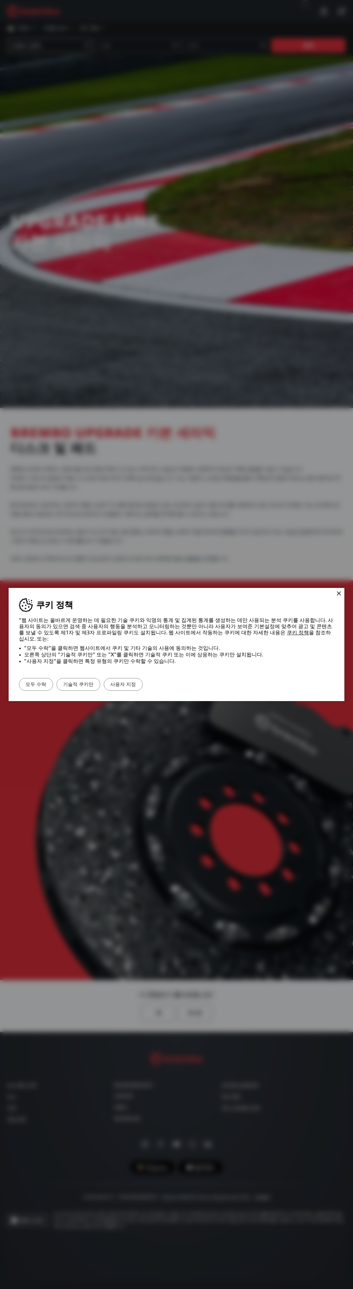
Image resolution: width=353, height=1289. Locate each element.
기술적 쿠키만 (90, 684)
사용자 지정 (143, 684)
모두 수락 (40, 684)
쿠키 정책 (298, 632)
